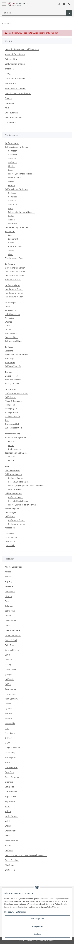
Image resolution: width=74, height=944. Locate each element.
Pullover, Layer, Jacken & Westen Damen (26, 485)
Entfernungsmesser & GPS (16, 393)
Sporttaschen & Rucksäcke (16, 354)
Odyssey (8, 738)
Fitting (8, 73)
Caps (10, 235)
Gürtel (11, 242)
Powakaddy (10, 752)
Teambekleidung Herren (15, 437)
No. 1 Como (10, 733)
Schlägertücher (11, 412)
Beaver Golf (10, 586)
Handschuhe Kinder (14, 296)
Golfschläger (10, 512)
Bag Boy (8, 581)
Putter (7, 325)
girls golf (9, 674)
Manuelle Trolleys (13, 379)
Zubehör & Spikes (13, 279)
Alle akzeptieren (37, 919)
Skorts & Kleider (15, 489)
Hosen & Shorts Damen (18, 482)
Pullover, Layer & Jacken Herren (22, 505)
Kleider (11, 166)
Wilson (8, 826)
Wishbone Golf (11, 840)
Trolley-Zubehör (12, 383)
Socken (11, 181)
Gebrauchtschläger (13, 341)
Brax (7, 601)
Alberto (8, 576)
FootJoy (8, 664)
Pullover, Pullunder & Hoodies (21, 174)
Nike (7, 728)
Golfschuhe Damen (16, 520)
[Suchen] (34, 13)
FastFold (8, 659)
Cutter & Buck (11, 640)
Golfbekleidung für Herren (16, 189)
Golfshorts (12, 162)
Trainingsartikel (12, 424)
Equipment (13, 239)
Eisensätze (9, 318)
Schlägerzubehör (12, 416)
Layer (10, 170)
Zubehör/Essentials (13, 427)
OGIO (7, 743)
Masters (8, 713)
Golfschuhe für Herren (15, 271)
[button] (59, 4)
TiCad (7, 806)
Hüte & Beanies (15, 246)
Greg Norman (11, 689)
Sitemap (8, 98)
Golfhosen (12, 151)
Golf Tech (9, 850)
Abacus (11, 441)
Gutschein (10, 545)
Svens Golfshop (12, 860)
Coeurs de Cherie (12, 630)
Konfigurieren (37, 926)
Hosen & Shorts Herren (18, 501)
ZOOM (8, 845)
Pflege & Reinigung (13, 401)
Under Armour (14, 449)
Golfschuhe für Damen (15, 268)
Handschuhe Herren (14, 293)
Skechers (9, 782)
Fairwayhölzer (11, 310)
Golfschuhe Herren (16, 524)
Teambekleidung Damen (16, 453)
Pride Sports (10, 757)
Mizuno (8, 718)
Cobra (7, 625)
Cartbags (9, 350)
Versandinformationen (15, 54)
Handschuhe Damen (14, 289)
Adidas (11, 445)
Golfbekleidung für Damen (16, 147)
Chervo (8, 615)
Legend (8, 703)
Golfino (8, 684)
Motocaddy (10, 723)
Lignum (8, 708)
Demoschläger (11, 337)
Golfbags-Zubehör (13, 366)
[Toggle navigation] (4, 2)
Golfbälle (10, 533)
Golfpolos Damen (15, 478)
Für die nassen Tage (14, 258)
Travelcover (10, 362)
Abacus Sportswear (13, 567)
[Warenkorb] (69, 4)
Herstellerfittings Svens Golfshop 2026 (22, 49)
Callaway (9, 606)
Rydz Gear (9, 772)
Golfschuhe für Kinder (15, 275)
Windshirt (12, 223)
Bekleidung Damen (13, 474)
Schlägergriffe (11, 408)
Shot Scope (10, 870)
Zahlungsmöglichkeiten (15, 64)
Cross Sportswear (12, 635)
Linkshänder (11, 537)
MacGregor (10, 865)
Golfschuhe (10, 516)
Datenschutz (10, 122)
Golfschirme (10, 397)
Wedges (8, 322)
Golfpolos (12, 158)
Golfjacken (12, 154)
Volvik (7, 821)
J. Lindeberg (10, 694)
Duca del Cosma (12, 650)
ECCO (7, 655)
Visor (10, 254)
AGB (7, 108)
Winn (7, 835)
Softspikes (9, 786)
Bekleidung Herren (13, 493)
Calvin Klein (10, 611)
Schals (11, 250)
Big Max (8, 596)
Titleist (8, 811)
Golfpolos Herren (15, 497)
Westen (11, 185)
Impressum (10, 103)
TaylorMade (10, 801)
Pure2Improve (11, 767)
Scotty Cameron (12, 777)
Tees (7, 420)
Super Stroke (10, 796)
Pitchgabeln (10, 405)
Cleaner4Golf (10, 620)
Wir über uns (11, 83)
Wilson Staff (10, 830)
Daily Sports (10, 645)
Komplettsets (11, 333)
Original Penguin (12, 747)
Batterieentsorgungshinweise (18, 93)
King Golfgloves (12, 699)
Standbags (9, 358)
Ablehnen (37, 934)
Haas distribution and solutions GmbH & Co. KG (26, 855)
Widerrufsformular (13, 117)
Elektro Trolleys (11, 376)
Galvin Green (10, 669)
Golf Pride (9, 679)
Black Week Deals (12, 470)
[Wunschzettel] (63, 4)
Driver (7, 306)
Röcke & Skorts (14, 177)
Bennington (10, 591)
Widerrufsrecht (11, 112)
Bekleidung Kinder (13, 508)
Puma (7, 762)
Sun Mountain (11, 791)
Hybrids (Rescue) (12, 314)
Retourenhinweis (12, 59)
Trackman (9, 68)
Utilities (8, 329)
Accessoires (10, 231)
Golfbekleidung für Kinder (16, 227)
